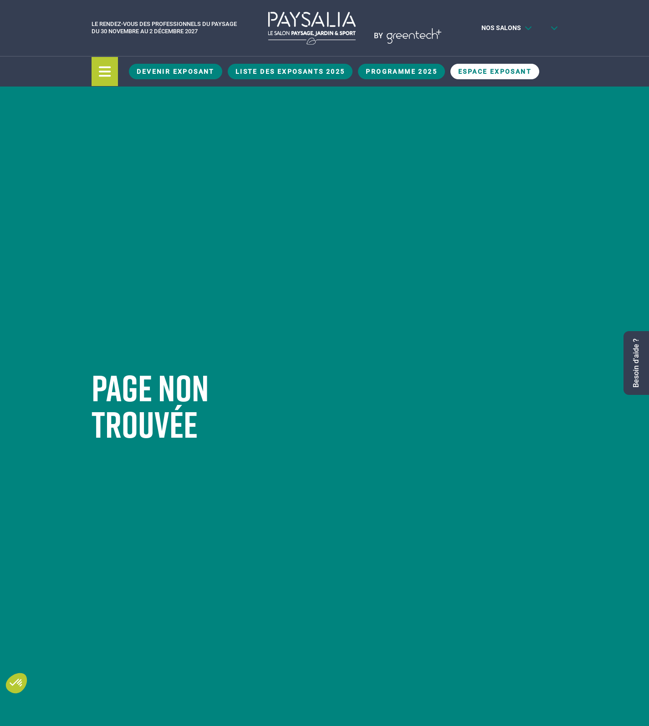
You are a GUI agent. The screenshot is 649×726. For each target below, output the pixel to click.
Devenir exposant (175, 71)
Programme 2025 (401, 71)
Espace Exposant (494, 71)
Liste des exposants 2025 (290, 71)
